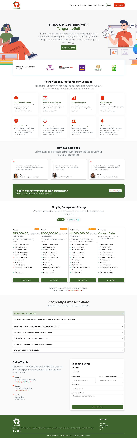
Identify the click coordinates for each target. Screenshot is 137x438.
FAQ (95, 5)
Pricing (90, 5)
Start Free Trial (119, 5)
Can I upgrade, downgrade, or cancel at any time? (33, 332)
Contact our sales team (75, 290)
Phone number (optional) (108, 377)
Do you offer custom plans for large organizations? (33, 344)
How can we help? (78, 393)
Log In (109, 5)
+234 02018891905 (21, 390)
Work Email (76, 377)
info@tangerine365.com (23, 382)
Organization (76, 385)
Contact (101, 5)
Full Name (75, 367)
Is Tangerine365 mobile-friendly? (26, 350)
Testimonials (82, 5)
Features (73, 5)
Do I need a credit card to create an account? (31, 338)
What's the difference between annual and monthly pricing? (36, 326)
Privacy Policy (76, 435)
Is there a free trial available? (24, 313)
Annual (72, 220)
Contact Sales (111, 280)
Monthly (61, 220)
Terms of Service (86, 435)
